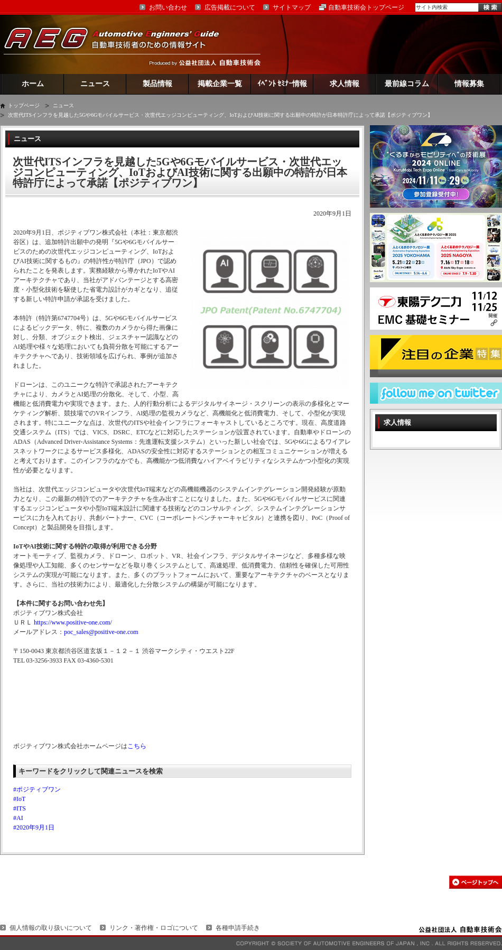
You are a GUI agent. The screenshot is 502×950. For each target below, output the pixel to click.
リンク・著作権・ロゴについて (153, 928)
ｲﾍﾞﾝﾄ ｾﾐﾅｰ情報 (282, 84)
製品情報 (157, 84)
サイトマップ (292, 7)
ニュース (95, 84)
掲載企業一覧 (220, 84)
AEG (118, 44)
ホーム (33, 84)
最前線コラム (407, 84)
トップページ (24, 105)
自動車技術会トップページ (366, 7)
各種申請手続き (238, 928)
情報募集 (469, 84)
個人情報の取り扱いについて (51, 928)
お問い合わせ (168, 7)
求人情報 (344, 84)
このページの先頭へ (475, 882)
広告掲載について (229, 7)
